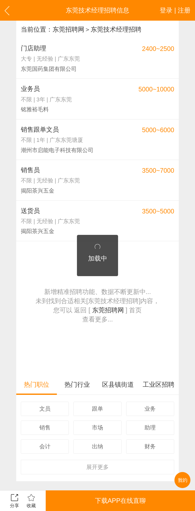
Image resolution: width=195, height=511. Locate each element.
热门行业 (77, 384)
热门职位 (36, 384)
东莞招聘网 (68, 29)
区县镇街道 (118, 384)
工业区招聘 (158, 384)
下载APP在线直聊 (120, 500)
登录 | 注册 (175, 10)
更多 (97, 467)
